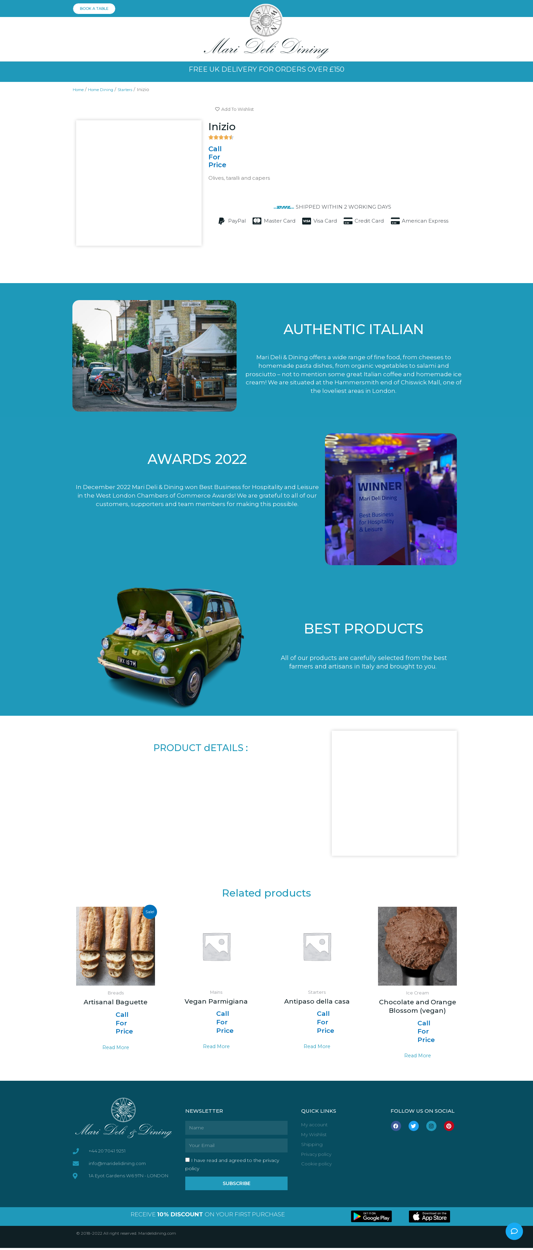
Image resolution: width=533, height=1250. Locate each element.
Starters (138, 89)
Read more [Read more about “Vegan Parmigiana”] (216, 1047)
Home (80, 89)
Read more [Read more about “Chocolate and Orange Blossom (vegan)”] (417, 1056)
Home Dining (108, 89)
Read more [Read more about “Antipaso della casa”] (317, 1047)
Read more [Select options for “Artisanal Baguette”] (115, 1048)
